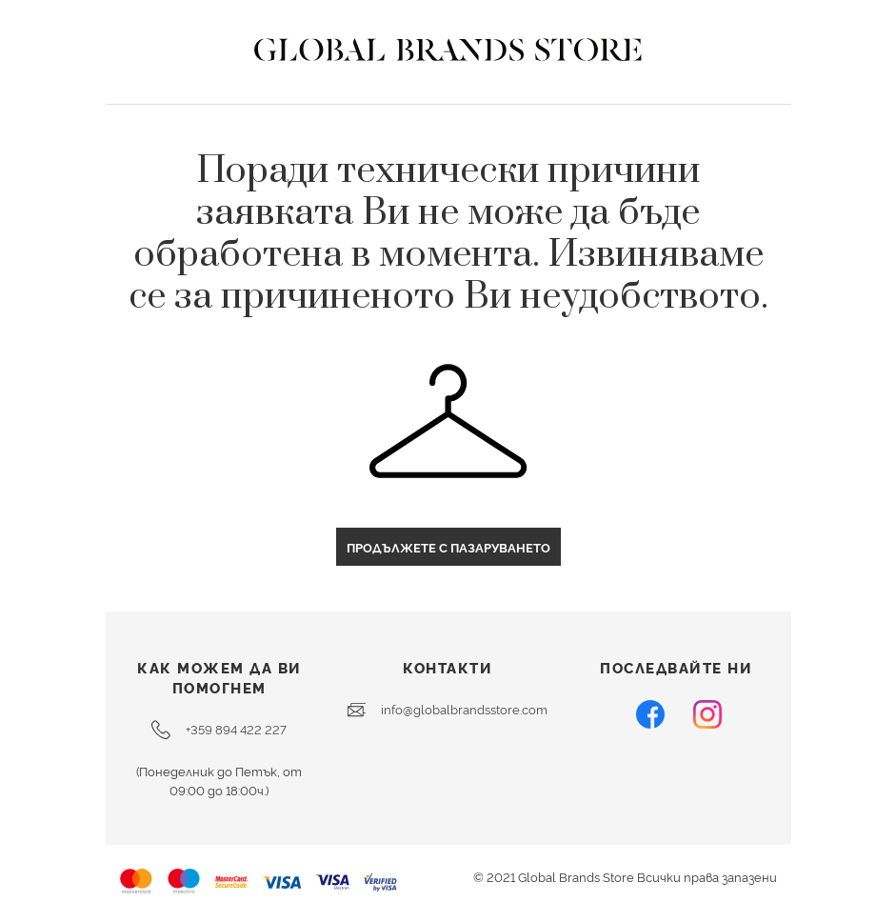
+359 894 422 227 (219, 729)
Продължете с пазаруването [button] (448, 546)
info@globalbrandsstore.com (448, 709)
